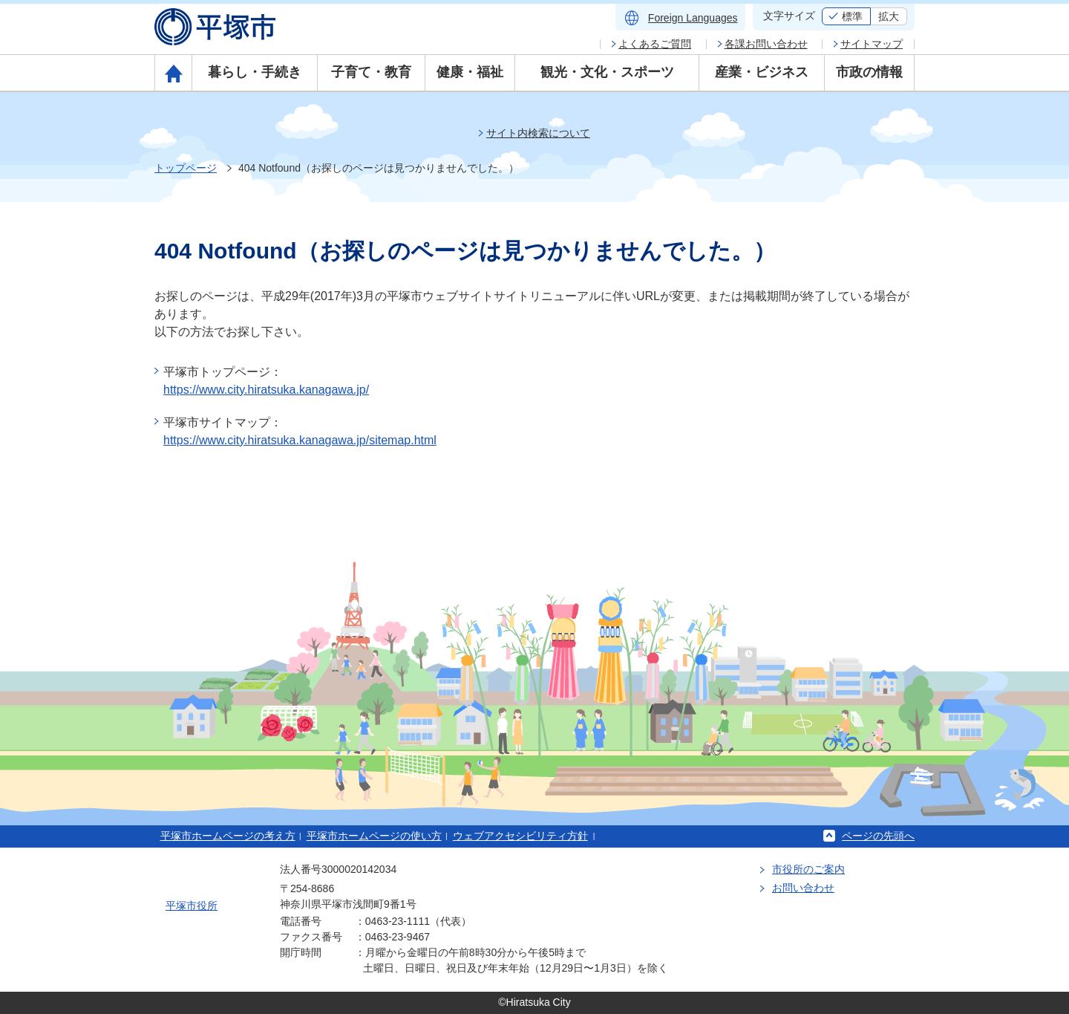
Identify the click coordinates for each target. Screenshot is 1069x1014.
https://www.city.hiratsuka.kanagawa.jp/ (266, 389)
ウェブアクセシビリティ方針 (520, 836)
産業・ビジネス (761, 72)
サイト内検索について (538, 133)
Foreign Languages (693, 18)
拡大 (888, 16)
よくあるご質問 (654, 44)
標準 (852, 16)
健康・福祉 (470, 72)
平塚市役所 (192, 905)
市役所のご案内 (808, 869)
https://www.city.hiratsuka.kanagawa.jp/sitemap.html (300, 440)
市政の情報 (869, 72)
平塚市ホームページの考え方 (227, 836)
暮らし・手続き (254, 72)
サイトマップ (871, 44)
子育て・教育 (371, 72)
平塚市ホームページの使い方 (374, 836)
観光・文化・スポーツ (607, 72)
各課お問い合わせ (766, 44)
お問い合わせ (803, 888)
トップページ (185, 168)
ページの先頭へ (878, 836)
